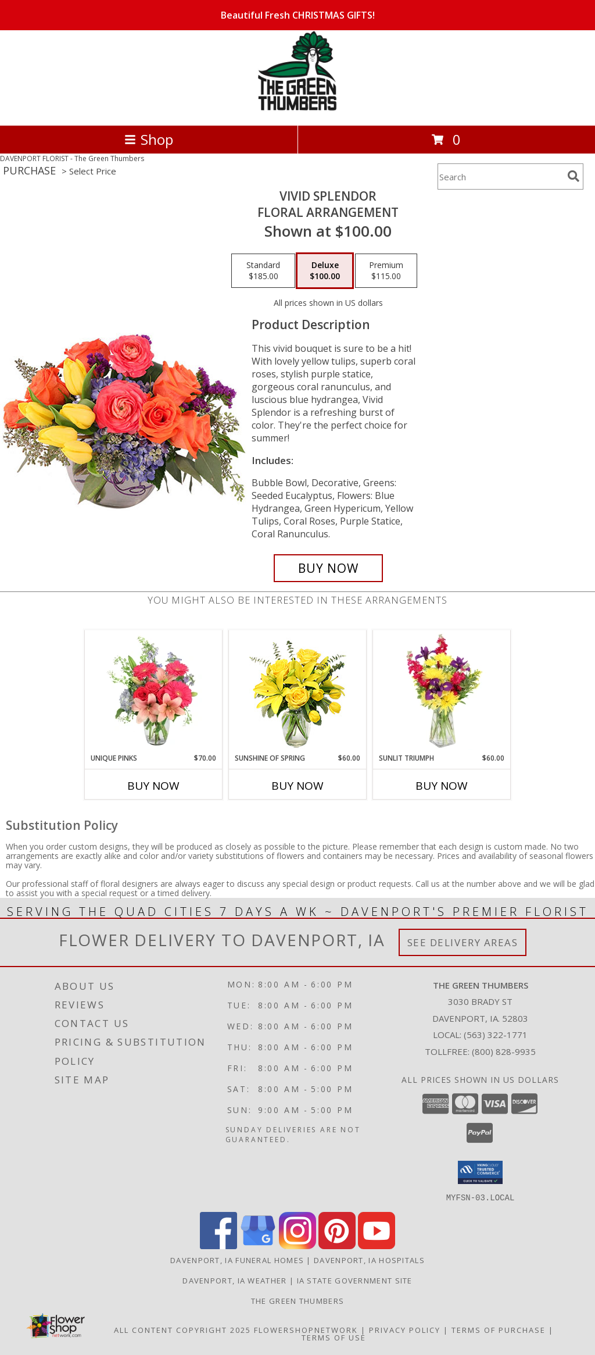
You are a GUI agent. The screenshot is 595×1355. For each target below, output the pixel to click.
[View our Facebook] (218, 1245)
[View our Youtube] (376, 1245)
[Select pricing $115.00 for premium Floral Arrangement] (386, 271)
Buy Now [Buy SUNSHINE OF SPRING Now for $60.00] (297, 785)
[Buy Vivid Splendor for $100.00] (328, 568)
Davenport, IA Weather (234, 1280)
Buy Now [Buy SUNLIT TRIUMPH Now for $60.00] (441, 785)
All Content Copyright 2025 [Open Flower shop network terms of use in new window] (182, 1329)
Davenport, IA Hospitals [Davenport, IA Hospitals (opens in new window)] (369, 1259)
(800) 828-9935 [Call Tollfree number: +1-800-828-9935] (504, 1051)
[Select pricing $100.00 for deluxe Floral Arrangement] (325, 271)
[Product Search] (500, 176)
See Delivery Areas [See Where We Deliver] (462, 942)
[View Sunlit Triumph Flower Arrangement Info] (441, 691)
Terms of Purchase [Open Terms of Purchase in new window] (498, 1329)
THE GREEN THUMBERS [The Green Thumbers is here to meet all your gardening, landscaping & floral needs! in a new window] (297, 1300)
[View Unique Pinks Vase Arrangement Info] (153, 691)
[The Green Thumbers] (297, 108)
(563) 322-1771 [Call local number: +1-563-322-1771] (496, 1034)
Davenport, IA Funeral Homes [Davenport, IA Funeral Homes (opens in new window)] (237, 1259)
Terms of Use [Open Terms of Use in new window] (334, 1337)
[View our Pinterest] (337, 1245)
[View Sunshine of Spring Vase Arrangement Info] (297, 692)
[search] (573, 176)
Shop (148, 139)
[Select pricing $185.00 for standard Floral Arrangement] (263, 271)
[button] (480, 1172)
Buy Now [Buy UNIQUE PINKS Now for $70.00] (153, 785)
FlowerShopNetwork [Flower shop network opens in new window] (306, 1329)
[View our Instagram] (297, 1245)
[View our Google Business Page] (258, 1245)
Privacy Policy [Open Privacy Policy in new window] (404, 1329)
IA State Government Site (355, 1280)
